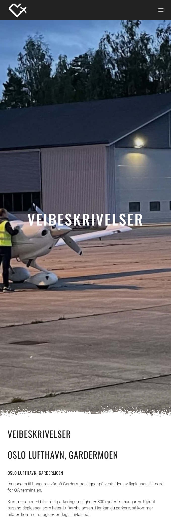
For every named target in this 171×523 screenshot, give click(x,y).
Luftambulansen (78, 507)
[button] (160, 10)
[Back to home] (18, 10)
